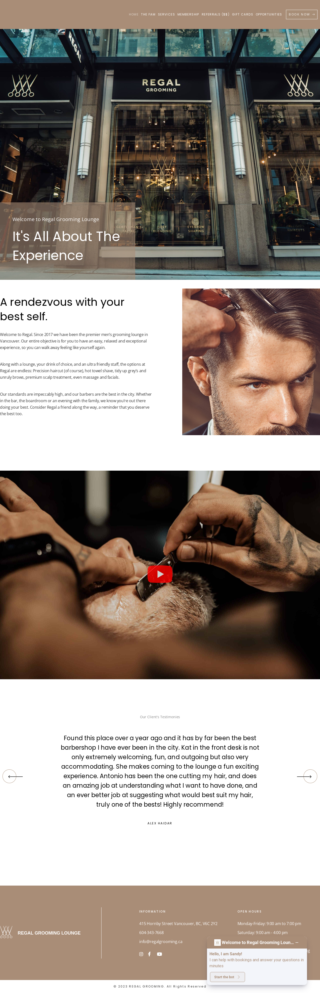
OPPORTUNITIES (269, 14)
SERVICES (166, 14)
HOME (134, 14)
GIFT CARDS (242, 14)
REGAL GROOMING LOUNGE (50, 933)
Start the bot (227, 977)
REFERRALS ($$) (216, 14)
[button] (160, 575)
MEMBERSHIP (188, 14)
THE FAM (148, 14)
